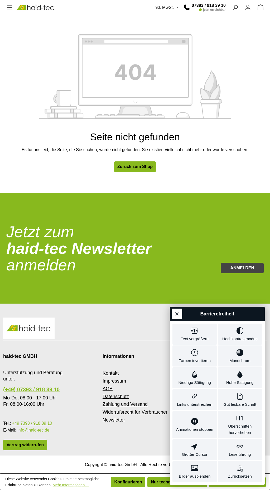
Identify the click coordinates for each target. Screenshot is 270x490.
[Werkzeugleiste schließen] (177, 314)
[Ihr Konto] (248, 7)
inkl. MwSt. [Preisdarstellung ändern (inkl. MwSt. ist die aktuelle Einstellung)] (164, 7)
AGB (108, 388)
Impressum (114, 381)
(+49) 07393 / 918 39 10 (31, 389)
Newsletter (114, 420)
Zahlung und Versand (125, 404)
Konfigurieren (128, 482)
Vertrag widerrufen (25, 445)
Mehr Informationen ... (71, 485)
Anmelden (242, 268)
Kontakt (111, 373)
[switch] (194, 334)
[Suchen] (235, 7)
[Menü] (9, 7)
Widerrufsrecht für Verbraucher (135, 412)
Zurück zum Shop (135, 166)
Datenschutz (116, 396)
